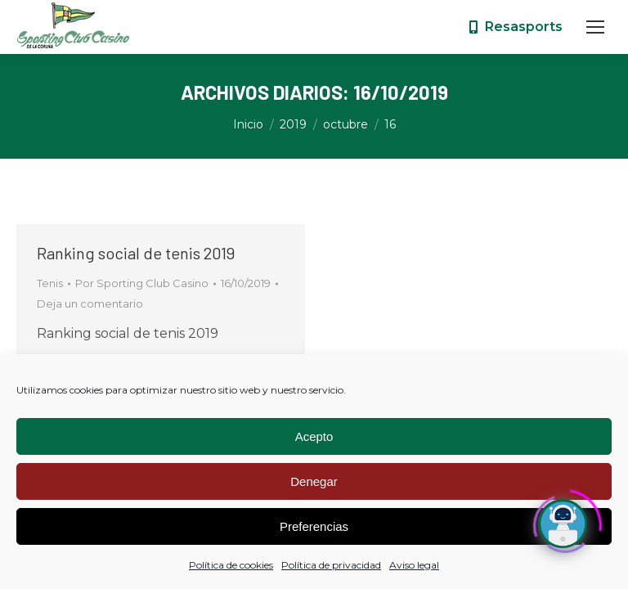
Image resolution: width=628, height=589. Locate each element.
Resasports (515, 26)
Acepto (314, 436)
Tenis (50, 283)
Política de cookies (231, 565)
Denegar (314, 481)
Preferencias (314, 526)
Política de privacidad (331, 565)
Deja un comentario (90, 303)
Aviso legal (414, 565)
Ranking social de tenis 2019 (136, 253)
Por (142, 283)
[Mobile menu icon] (595, 27)
